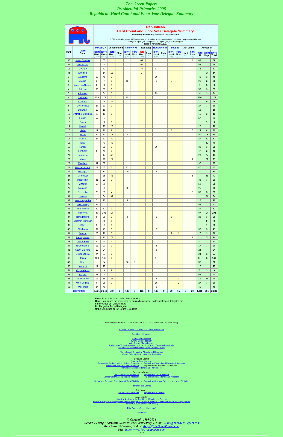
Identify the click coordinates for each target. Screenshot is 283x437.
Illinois (83, 134)
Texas (83, 258)
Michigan (82, 171)
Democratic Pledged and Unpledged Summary (118, 363)
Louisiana (82, 155)
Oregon (83, 233)
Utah (82, 262)
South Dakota (83, 254)
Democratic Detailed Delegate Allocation (121, 377)
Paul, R (175, 47)
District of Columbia (83, 114)
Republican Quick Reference (156, 374)
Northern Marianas (82, 221)
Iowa (82, 142)
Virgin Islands (83, 270)
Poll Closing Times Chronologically (124, 345)
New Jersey (83, 204)
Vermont (82, 266)
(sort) (83, 50)
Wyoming (82, 72)
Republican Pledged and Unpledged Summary (164, 363)
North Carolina (82, 60)
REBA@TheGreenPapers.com (181, 422)
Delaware (82, 110)
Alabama (82, 77)
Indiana (82, 138)
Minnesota (83, 175)
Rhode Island (82, 245)
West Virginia (82, 282)
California (82, 97)
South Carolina (82, 250)
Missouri (82, 184)
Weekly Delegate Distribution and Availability (141, 354)
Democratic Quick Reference (126, 374)
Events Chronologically (141, 341)
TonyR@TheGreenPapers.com (161, 426)
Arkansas (82, 93)
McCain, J (100, 47)
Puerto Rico (83, 241)
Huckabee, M (160, 47)
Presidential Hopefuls (141, 334)
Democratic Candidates (129, 392)
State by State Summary (141, 361)
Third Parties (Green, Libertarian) (141, 408)
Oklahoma (83, 229)
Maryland (82, 163)
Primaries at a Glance (141, 386)
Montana (82, 188)
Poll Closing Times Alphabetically (159, 345)
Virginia (83, 274)
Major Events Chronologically (141, 343)
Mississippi (82, 180)
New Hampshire (83, 200)
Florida (82, 118)
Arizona (83, 89)
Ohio (82, 225)
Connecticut (83, 105)
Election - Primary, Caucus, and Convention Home (141, 329)
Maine (83, 159)
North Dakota (82, 217)
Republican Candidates (154, 392)
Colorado (82, 101)
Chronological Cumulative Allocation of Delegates (141, 352)
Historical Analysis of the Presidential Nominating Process (141, 399)
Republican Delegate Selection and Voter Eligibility (166, 381)
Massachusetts (82, 167)
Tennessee (82, 64)
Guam (83, 122)
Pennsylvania (82, 237)
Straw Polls (141, 413)
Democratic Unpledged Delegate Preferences (141, 368)
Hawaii (82, 126)
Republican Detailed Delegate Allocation (161, 377)
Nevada (83, 196)
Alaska (82, 81)
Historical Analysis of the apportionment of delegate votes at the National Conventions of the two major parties (141, 401)
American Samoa (82, 85)
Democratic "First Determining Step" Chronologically (141, 347)
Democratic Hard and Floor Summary (122, 365)
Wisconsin (83, 287)
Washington (83, 278)
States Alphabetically (141, 338)
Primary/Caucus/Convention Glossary (141, 404)
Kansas (83, 147)
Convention (79, 291)
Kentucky (82, 151)
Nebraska (82, 192)
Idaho (83, 130)
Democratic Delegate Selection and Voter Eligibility (116, 381)
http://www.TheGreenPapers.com (145, 429)
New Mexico (83, 208)
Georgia (83, 68)
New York (82, 212)
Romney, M (131, 47)
